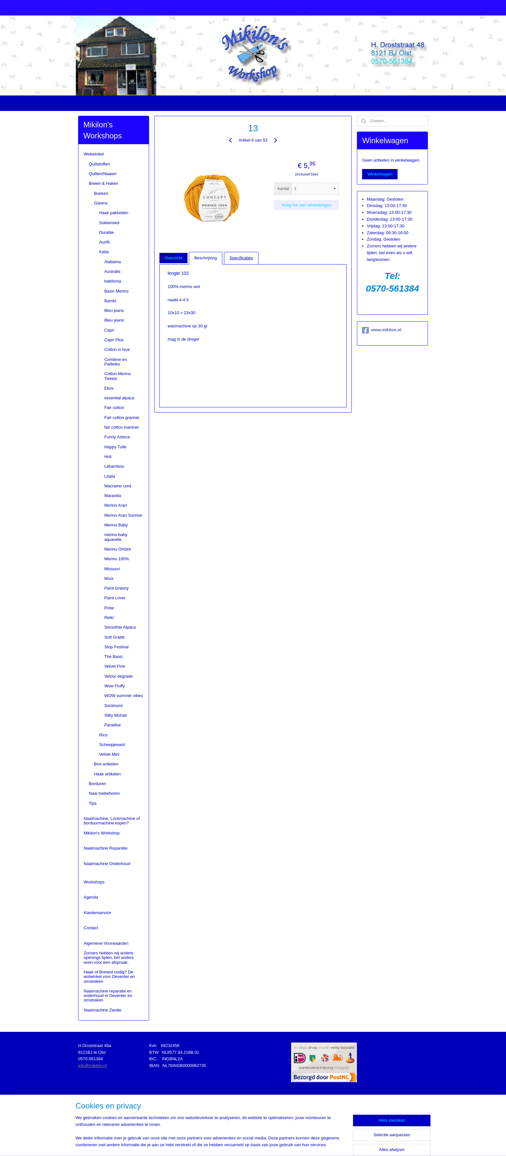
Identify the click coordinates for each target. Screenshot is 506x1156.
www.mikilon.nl (381, 330)
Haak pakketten (113, 212)
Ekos (109, 388)
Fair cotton (114, 407)
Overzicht (173, 257)
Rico (103, 734)
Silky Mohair (115, 715)
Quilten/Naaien (102, 173)
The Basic (113, 656)
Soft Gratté (114, 637)
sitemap (238, 1144)
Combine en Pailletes (115, 361)
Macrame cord (117, 485)
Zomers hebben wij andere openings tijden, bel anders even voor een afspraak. (109, 958)
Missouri (112, 568)
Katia (104, 251)
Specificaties (241, 257)
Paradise (112, 724)
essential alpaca (119, 397)
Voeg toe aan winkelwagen (306, 205)
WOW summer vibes (123, 695)
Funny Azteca (117, 436)
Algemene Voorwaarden (106, 943)
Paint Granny (116, 588)
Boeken (101, 193)
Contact (91, 927)
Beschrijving (205, 257)
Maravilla (112, 495)
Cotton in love (117, 349)
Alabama (112, 261)
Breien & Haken (103, 183)
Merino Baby (116, 525)
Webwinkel (94, 154)
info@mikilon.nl (92, 1065)
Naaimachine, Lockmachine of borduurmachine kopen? (112, 820)
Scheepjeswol (112, 744)
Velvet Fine (114, 666)
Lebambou (114, 466)
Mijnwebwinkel (320, 1144)
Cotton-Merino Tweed (117, 376)
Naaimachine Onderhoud (107, 863)
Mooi (108, 578)
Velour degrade (118, 676)
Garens (101, 203)
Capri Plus (114, 339)
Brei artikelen (106, 764)
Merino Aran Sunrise (123, 515)
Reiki (109, 617)
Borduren (97, 783)
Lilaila (109, 476)
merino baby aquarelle (115, 537)
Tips (92, 803)
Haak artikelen (107, 774)
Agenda (91, 897)
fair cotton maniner (121, 427)
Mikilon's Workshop (101, 833)
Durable (106, 232)
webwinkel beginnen (271, 1144)
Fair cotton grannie (121, 417)
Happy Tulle (115, 446)
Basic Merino (116, 291)
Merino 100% (116, 558)
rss (250, 1144)
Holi (107, 456)
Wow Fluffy (114, 685)
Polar (109, 607)
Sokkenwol (109, 222)
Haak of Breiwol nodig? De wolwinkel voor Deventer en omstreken (109, 977)
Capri (109, 330)
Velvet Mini (109, 754)
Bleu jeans (114, 310)
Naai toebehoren (104, 793)
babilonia (112, 281)
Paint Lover (115, 597)
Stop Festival (116, 646)
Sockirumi (113, 705)
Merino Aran (115, 505)
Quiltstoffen (99, 164)
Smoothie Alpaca (120, 627)
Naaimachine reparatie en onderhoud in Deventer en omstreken (108, 996)
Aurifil (104, 242)
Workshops (94, 882)
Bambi (110, 300)
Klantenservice (97, 912)
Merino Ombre (117, 549)
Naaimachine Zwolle (102, 1010)
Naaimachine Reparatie (105, 848)
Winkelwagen (379, 174)
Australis (112, 271)
